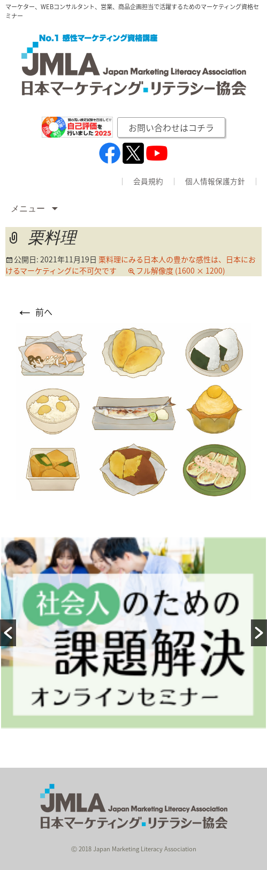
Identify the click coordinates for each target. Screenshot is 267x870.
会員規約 (148, 181)
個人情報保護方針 (215, 181)
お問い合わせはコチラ (171, 127)
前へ (34, 311)
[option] (133, 633)
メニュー (29, 208)
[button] (8, 632)
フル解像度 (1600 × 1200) (180, 270)
